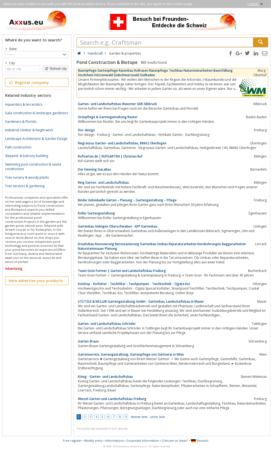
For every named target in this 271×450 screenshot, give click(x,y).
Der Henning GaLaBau (94, 169)
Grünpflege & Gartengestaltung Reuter (108, 117)
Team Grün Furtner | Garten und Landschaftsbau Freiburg (122, 270)
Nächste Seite (139, 417)
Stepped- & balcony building (26, 155)
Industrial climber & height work (29, 130)
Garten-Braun (88, 341)
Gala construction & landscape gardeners (36, 113)
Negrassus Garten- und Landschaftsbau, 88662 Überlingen (122, 143)
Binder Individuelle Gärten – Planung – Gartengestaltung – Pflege (127, 200)
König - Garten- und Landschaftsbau (105, 376)
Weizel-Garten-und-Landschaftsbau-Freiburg (112, 399)
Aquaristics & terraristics (23, 104)
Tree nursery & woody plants (27, 177)
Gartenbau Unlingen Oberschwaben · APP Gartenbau (117, 226)
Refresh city (56, 69)
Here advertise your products (36, 280)
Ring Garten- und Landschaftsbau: (103, 182)
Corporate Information (142, 441)
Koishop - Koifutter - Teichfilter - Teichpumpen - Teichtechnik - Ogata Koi (134, 284)
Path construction (18, 147)
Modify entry (93, 441)
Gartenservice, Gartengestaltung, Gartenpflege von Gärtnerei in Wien (131, 354)
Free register (72, 441)
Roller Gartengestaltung (96, 213)
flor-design (86, 130)
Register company (29, 82)
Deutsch (199, 441)
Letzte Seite (157, 417)
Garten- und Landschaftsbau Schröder (107, 323)
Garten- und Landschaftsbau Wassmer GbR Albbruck (117, 104)
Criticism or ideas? (175, 441)
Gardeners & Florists (20, 121)
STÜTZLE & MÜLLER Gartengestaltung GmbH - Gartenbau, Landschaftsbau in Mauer (141, 301)
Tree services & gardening (25, 186)
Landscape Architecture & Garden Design (36, 138)
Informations (114, 441)
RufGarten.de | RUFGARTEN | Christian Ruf (110, 156)
